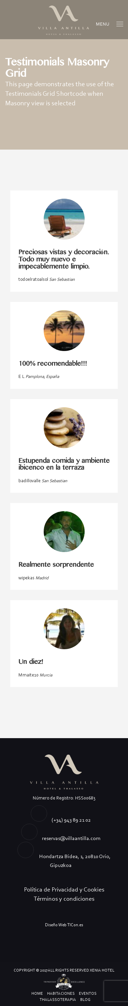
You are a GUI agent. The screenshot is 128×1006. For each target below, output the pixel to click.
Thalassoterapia (58, 999)
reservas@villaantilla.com (71, 838)
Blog (85, 999)
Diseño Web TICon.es (64, 924)
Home (37, 993)
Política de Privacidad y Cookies (64, 889)
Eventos (88, 993)
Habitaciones (61, 993)
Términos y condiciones (64, 898)
